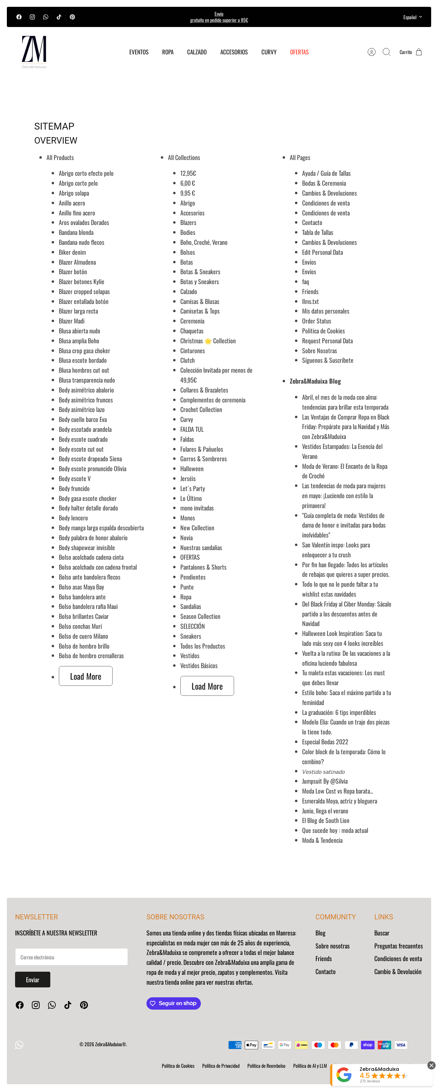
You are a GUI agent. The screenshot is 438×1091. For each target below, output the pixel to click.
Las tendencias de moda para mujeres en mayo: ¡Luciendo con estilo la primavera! (344, 495)
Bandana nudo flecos (81, 242)
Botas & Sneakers (200, 271)
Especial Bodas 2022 (325, 741)
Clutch (187, 360)
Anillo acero (72, 202)
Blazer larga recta (78, 310)
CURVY (268, 52)
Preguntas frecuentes (398, 945)
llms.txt (310, 301)
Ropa (185, 596)
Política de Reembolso (266, 1065)
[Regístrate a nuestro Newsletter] (71, 957)
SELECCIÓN (192, 626)
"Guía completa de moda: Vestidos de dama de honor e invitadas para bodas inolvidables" (344, 525)
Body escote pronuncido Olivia (92, 468)
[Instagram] (32, 17)
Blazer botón (73, 271)
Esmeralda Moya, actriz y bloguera (339, 800)
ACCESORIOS (234, 52)
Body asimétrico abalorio (86, 389)
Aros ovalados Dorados (84, 222)
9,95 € (187, 192)
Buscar (381, 932)
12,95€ (188, 173)
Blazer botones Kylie (81, 281)
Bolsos (187, 252)
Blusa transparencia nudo (87, 379)
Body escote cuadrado (83, 439)
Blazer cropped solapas (84, 291)
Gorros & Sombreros (203, 458)
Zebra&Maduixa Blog (315, 380)
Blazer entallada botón (83, 301)
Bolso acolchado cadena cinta (91, 557)
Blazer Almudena (77, 261)
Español (413, 17)
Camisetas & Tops (200, 310)
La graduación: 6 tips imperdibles (339, 712)
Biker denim (72, 252)
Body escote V (75, 478)
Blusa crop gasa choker (84, 350)
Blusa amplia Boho (79, 340)
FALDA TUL (192, 429)
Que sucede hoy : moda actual (335, 830)
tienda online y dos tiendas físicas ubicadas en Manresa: (233, 932)
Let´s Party (192, 488)
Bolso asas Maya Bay (81, 586)
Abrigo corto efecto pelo (86, 173)
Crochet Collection (201, 409)
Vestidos (189, 655)
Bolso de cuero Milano (83, 635)
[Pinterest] (72, 17)
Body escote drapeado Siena (90, 458)
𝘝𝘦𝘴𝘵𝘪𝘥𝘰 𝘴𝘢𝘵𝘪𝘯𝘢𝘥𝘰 (323, 771)
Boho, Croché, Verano (204, 242)
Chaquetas (192, 330)
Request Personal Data (327, 340)
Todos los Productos (202, 645)
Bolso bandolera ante (82, 596)
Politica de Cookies (323, 330)
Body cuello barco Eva (83, 419)
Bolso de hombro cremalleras (91, 655)
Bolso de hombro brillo (84, 645)
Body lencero (73, 517)
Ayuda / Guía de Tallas (326, 173)
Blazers (188, 222)
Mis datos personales (325, 310)
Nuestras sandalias (201, 547)
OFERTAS (299, 52)
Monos (187, 517)
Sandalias (190, 606)
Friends (310, 291)
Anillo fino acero (77, 212)
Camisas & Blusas (199, 301)
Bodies (187, 232)
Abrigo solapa (74, 192)
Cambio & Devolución (398, 971)
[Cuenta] (371, 51)
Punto (187, 586)
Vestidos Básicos (199, 665)
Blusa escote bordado (83, 360)
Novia (186, 537)
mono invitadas (197, 507)
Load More (85, 676)
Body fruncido (74, 488)
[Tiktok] (59, 17)
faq (305, 281)
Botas (186, 261)
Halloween (192, 468)
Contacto (312, 222)
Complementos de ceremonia (212, 399)
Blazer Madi (72, 320)
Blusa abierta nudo (79, 330)
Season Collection (200, 616)
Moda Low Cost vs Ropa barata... (337, 790)
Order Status (316, 320)
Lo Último (191, 498)
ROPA (167, 52)
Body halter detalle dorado (88, 507)
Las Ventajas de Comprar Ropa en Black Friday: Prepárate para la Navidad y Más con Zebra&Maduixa (345, 426)
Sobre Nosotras (319, 350)
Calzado (188, 291)
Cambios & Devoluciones (329, 192)
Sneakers (190, 635)
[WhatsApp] (45, 17)
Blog (320, 932)
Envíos (309, 261)
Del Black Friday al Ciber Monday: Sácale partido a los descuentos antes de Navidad (346, 613)
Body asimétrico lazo (82, 409)
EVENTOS (139, 52)
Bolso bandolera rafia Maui (88, 606)
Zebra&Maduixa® (110, 1044)
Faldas (187, 439)
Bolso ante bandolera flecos (89, 576)
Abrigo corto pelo (78, 182)
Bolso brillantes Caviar (84, 616)
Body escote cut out (81, 448)
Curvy (186, 419)
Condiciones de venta (326, 202)
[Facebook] (19, 17)
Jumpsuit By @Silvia (325, 780)
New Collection (197, 527)
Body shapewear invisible (87, 547)
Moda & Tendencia (322, 840)
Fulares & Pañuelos (201, 448)
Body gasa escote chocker (88, 498)
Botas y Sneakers (199, 281)
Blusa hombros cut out (84, 369)
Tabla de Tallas (317, 232)
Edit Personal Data (322, 252)
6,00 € (187, 182)
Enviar (32, 979)
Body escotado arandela (85, 429)
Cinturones (192, 350)
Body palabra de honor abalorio (93, 537)
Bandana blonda (76, 232)
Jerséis (188, 478)
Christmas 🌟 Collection (208, 340)
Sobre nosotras (332, 945)
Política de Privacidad (221, 1065)
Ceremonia (192, 320)
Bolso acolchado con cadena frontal (98, 566)
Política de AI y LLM (310, 1065)
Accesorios (192, 212)
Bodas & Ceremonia (324, 182)
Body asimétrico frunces (86, 399)
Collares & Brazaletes (204, 389)
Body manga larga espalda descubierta (101, 527)
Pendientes (193, 576)
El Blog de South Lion (325, 820)
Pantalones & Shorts (203, 566)
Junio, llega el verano (325, 810)
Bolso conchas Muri (80, 626)
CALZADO (197, 52)
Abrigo (187, 202)
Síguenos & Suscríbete (327, 360)
